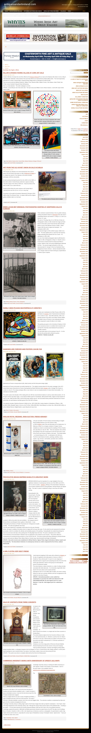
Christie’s (46, 314)
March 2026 (85, 139)
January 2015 (84, 428)
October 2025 (84, 150)
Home (6, 11)
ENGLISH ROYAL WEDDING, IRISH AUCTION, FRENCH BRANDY (25, 416)
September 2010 (84, 540)
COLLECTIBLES (19, 303)
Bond (7, 410)
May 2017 (85, 368)
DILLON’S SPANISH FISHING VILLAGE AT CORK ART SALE (23, 73)
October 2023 (84, 202)
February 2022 (84, 245)
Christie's (11, 410)
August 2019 (85, 309)
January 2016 (84, 402)
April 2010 (85, 551)
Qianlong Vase (51, 12)
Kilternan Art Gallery (29, 173)
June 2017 (85, 365)
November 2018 (84, 329)
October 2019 (84, 305)
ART (9, 162)
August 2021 (85, 258)
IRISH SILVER (21, 14)
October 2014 (84, 435)
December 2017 (84, 353)
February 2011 (84, 529)
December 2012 (84, 482)
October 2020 (84, 279)
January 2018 (84, 350)
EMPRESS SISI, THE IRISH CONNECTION (36, 12)
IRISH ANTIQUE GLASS (82, 86)
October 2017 (84, 357)
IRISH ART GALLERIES (10, 14)
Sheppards (55, 214)
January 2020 (84, 299)
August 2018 (85, 335)
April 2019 (85, 318)
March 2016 (85, 398)
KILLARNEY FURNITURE (81, 97)
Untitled (86, 561)
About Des (28, 15)
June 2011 (85, 521)
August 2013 (85, 465)
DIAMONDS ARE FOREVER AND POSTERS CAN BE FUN (22, 349)
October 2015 (84, 409)
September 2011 (84, 514)
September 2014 (84, 437)
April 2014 (85, 447)
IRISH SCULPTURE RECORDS (80, 92)
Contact (35, 15)
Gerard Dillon (21, 161)
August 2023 (85, 206)
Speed (16, 717)
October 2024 (84, 176)
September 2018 (84, 333)
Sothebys (84, 555)
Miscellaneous (11, 719)
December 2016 (84, 378)
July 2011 (85, 519)
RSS (84, 11)
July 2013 (85, 467)
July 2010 (85, 545)
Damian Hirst (15, 161)
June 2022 (85, 236)
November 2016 (84, 381)
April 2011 (85, 525)
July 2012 (85, 493)
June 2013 (85, 469)
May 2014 (85, 445)
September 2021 (84, 255)
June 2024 (85, 184)
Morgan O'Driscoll (37, 161)
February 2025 (84, 167)
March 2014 (85, 450)
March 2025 (85, 165)
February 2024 (84, 193)
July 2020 (85, 286)
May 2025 (85, 161)
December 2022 (84, 223)
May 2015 (85, 419)
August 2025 (85, 154)
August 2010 (85, 542)
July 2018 (85, 337)
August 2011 (85, 516)
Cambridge (8, 717)
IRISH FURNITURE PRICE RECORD (65, 12)
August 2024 (85, 180)
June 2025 (85, 158)
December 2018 (84, 327)
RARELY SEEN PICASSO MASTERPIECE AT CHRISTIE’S (22, 308)
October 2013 (84, 460)
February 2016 (84, 400)
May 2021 (85, 264)
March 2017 (85, 372)
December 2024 (84, 171)
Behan (7, 301)
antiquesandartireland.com (44, 16)
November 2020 (84, 277)
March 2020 (85, 294)
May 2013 (85, 471)
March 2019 (85, 320)
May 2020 (85, 290)
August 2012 (85, 491)
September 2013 (84, 463)
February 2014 (84, 452)
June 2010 (85, 547)
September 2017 (84, 359)
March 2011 (85, 527)
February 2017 (84, 374)
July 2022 (85, 234)
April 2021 (85, 266)
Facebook (85, 129)
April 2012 (85, 499)
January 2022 (84, 247)
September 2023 (84, 204)
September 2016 (84, 385)
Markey (7, 470)
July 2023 (85, 208)
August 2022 (85, 232)
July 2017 (85, 363)
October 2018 (84, 331)
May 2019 (85, 316)
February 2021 (84, 271)
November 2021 (84, 251)
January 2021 (84, 273)
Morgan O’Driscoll (34, 77)
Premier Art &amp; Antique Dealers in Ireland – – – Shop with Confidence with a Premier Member (78, 560)
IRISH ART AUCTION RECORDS (80, 88)
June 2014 (85, 443)
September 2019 (84, 307)
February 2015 (84, 426)
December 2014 (84, 430)
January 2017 (84, 376)
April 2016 (85, 396)
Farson (14, 301)
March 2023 (85, 217)
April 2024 (85, 189)
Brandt (11, 301)
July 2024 (85, 182)
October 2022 (84, 227)
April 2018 (85, 344)
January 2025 (84, 169)
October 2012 (84, 486)
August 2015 (85, 413)
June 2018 (85, 340)
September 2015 (84, 411)
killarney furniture (39, 14)
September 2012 (84, 488)
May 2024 (85, 186)
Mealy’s (40, 424)
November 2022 (84, 225)
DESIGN (60, 14)
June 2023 (85, 210)
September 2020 (84, 281)
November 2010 (84, 536)
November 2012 (84, 484)
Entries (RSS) (40, 731)
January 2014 (84, 454)
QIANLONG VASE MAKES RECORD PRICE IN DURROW (79, 99)
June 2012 (85, 495)
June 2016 (85, 391)
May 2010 (85, 549)
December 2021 (84, 249)
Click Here (85, 130)
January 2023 (84, 221)
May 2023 (85, 212)
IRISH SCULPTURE (9, 15)
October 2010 (84, 538)
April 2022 (85, 240)
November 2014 (84, 432)
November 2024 (84, 174)
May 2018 (85, 342)
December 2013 (84, 456)
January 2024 (84, 195)
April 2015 (85, 422)
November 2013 (84, 458)
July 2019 (85, 312)
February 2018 (84, 348)
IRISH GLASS (30, 14)
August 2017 (85, 361)
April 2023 (85, 215)
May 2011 (85, 523)
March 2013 (85, 476)
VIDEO (69, 11)
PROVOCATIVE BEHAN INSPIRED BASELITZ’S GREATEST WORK (25, 477)
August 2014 (85, 439)
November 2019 (84, 303)
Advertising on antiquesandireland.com (14, 12)
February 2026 (84, 141)
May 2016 (85, 394)
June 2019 (85, 314)
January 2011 (84, 532)
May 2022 (85, 238)
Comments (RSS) (49, 731)
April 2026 (85, 137)
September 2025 (84, 152)
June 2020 (85, 288)
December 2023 (84, 197)
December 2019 (84, 301)
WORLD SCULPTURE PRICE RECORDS (73, 14)
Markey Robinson (29, 161)
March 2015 (85, 424)
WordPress (56, 730)
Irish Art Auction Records (16, 11)
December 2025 (84, 145)
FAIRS (86, 120)
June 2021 (85, 262)
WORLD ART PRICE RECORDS (51, 11)
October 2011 (84, 512)
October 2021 (84, 253)
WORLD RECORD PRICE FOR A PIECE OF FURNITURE (80, 105)
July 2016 (85, 389)
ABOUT (22, 15)
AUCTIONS (12, 162)
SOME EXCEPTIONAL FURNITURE (79, 102)
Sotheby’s (43, 484)
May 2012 (85, 497)
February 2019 (84, 322)
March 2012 (85, 501)
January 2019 (84, 325)
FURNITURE (27, 656)
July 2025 (85, 156)
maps (13, 717)
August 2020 (85, 284)
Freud (18, 301)
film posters (16, 410)
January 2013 (84, 480)
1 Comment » (27, 472)
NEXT (17, 15)
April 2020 (85, 292)
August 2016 (85, 387)
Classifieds (63, 11)
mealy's (11, 470)
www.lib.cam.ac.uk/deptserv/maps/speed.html (44, 670)
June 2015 (85, 417)
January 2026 (84, 143)
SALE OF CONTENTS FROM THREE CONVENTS (19, 602)
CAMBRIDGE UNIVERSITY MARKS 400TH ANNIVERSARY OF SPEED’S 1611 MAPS (31, 660)
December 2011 (84, 508)
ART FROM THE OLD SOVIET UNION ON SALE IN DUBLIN (23, 167)
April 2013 (85, 473)
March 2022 (85, 243)
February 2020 (84, 296)
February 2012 (84, 504)
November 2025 (84, 148)
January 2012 (84, 506)
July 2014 (85, 441)
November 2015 (84, 406)
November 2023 (84, 199)
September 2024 (84, 178)
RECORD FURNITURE (51, 14)
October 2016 (84, 383)
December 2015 (84, 404)
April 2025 (85, 163)
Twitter (79, 129)
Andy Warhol (9, 161)
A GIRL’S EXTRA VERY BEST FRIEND (16, 551)
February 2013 (84, 478)
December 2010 (84, 534)
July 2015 (85, 415)
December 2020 (84, 275)
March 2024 (85, 191)
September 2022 (84, 230)
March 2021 (85, 268)
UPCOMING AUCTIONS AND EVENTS (33, 11)
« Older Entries (7, 725)
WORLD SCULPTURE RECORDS (79, 108)
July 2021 (85, 260)
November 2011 (84, 510)
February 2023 (84, 219)
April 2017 (85, 370)
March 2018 (85, 346)
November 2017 (84, 355)
